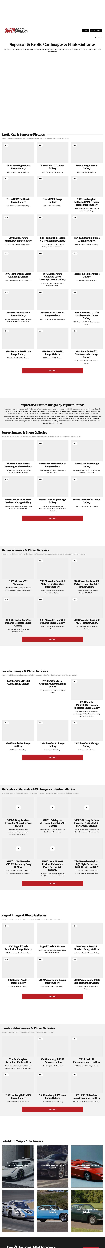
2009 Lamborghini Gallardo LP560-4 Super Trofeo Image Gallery (86, 202)
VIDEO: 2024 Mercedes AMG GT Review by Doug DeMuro (18, 864)
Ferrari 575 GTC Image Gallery (52, 167)
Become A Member (96, 30)
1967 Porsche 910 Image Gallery (87, 745)
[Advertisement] (52, 13)
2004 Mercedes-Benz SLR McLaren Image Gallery (52, 621)
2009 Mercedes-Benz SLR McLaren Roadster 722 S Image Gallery (87, 584)
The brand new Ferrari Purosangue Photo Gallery (18, 465)
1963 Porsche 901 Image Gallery (18, 745)
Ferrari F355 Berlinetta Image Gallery (18, 200)
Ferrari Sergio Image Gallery (86, 167)
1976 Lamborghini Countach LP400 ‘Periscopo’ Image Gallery (52, 276)
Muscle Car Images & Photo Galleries (52, 1211)
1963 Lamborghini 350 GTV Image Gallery (52, 1061)
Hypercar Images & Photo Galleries (18, 1166)
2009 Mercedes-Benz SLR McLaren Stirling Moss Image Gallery (52, 584)
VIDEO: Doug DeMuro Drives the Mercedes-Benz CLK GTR (18, 823)
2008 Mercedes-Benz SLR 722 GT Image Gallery (87, 621)
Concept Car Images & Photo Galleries (87, 1166)
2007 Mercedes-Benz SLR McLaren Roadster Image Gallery (18, 623)
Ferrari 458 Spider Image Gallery (87, 275)
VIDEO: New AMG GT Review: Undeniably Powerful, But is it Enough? (52, 865)
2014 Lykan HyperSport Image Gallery (18, 167)
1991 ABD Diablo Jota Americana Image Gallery (86, 1096)
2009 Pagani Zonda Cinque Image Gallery (52, 981)
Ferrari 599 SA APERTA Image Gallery (52, 314)
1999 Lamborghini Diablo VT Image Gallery (87, 239)
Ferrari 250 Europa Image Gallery (52, 501)
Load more (52, 370)
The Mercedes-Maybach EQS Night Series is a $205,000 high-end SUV (86, 864)
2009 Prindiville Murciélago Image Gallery (86, 1061)
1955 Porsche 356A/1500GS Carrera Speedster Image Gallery (87, 705)
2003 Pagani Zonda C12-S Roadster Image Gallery (87, 981)
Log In (85, 30)
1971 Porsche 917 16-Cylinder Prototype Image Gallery (52, 684)
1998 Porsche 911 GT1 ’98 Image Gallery (18, 353)
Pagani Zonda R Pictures (52, 946)
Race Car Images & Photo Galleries (18, 1211)
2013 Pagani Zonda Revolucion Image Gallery (18, 948)
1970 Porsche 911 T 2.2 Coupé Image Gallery (18, 682)
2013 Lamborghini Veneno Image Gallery (52, 1096)
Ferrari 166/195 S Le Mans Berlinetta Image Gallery (18, 501)
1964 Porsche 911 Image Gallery (52, 745)
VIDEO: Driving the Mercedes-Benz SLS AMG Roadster (52, 823)
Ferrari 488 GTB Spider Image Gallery (18, 314)
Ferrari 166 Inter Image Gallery (87, 465)
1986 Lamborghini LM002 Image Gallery (18, 1096)
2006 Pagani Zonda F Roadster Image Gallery (86, 948)
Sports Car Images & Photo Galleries (52, 1166)
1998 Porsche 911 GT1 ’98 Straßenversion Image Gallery (86, 315)
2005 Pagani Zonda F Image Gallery (18, 981)
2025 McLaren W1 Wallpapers (18, 582)
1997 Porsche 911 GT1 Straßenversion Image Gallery (86, 354)
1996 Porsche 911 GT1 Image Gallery (52, 353)
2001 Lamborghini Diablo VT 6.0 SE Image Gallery (52, 239)
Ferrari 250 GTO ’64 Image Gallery (86, 501)
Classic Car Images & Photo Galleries (87, 1211)
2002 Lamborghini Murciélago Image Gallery (18, 239)
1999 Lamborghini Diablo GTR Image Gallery (18, 275)
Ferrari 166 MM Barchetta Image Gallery (52, 465)
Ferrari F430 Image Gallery (52, 200)
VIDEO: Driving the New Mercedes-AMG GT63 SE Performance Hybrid (86, 823)
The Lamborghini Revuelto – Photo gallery (18, 1061)
